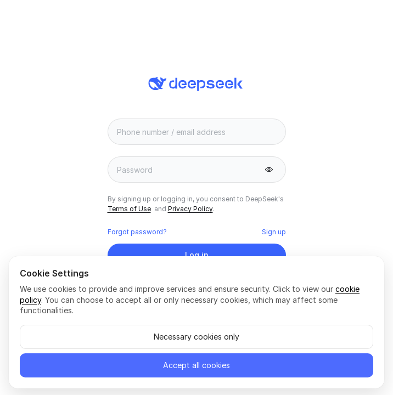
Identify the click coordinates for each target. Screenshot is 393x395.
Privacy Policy (190, 209)
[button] (268, 169)
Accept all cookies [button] (196, 365)
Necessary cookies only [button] (196, 336)
